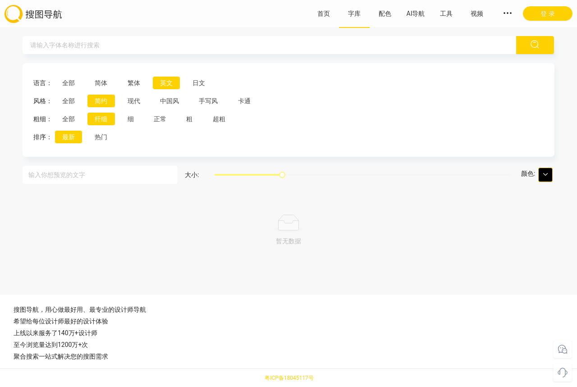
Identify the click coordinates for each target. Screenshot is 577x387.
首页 (323, 13)
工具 (446, 13)
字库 (354, 13)
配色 (385, 13)
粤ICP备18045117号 (289, 378)
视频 (477, 13)
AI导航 (416, 13)
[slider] (282, 175)
